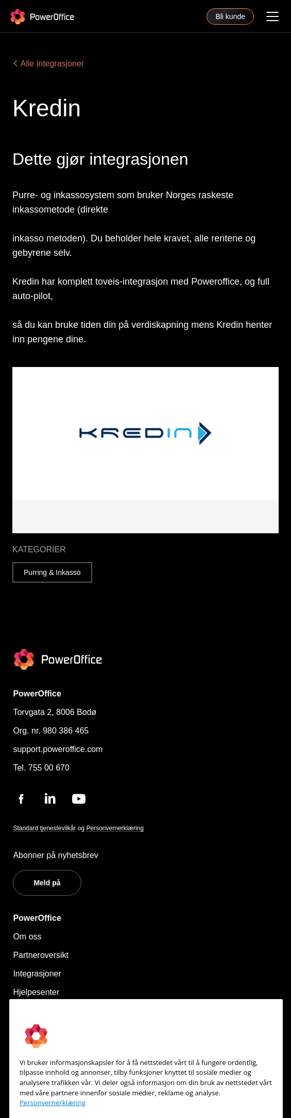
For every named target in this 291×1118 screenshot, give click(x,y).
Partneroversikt (41, 955)
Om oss (27, 936)
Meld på (46, 883)
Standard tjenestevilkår (44, 828)
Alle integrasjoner (48, 63)
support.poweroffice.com (57, 749)
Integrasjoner (37, 973)
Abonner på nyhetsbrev (55, 855)
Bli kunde (230, 16)
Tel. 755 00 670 (41, 767)
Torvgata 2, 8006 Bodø (54, 712)
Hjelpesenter (36, 992)
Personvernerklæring (115, 828)
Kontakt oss (34, 1010)
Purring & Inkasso (52, 572)
